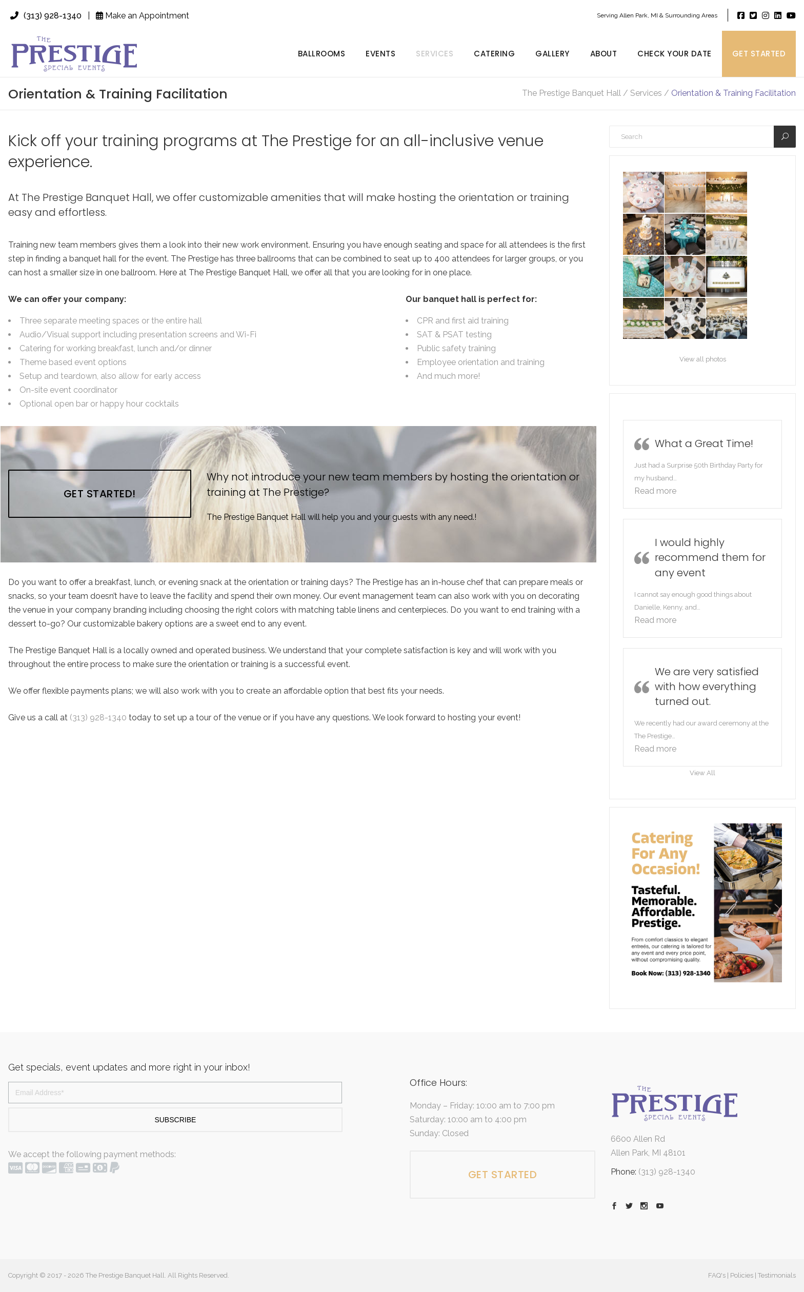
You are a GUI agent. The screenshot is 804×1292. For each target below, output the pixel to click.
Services (646, 93)
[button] (655, 491)
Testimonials (777, 1275)
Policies (741, 1275)
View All (702, 773)
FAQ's (717, 1275)
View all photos (702, 359)
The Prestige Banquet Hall (571, 93)
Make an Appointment (142, 16)
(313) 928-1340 (46, 16)
